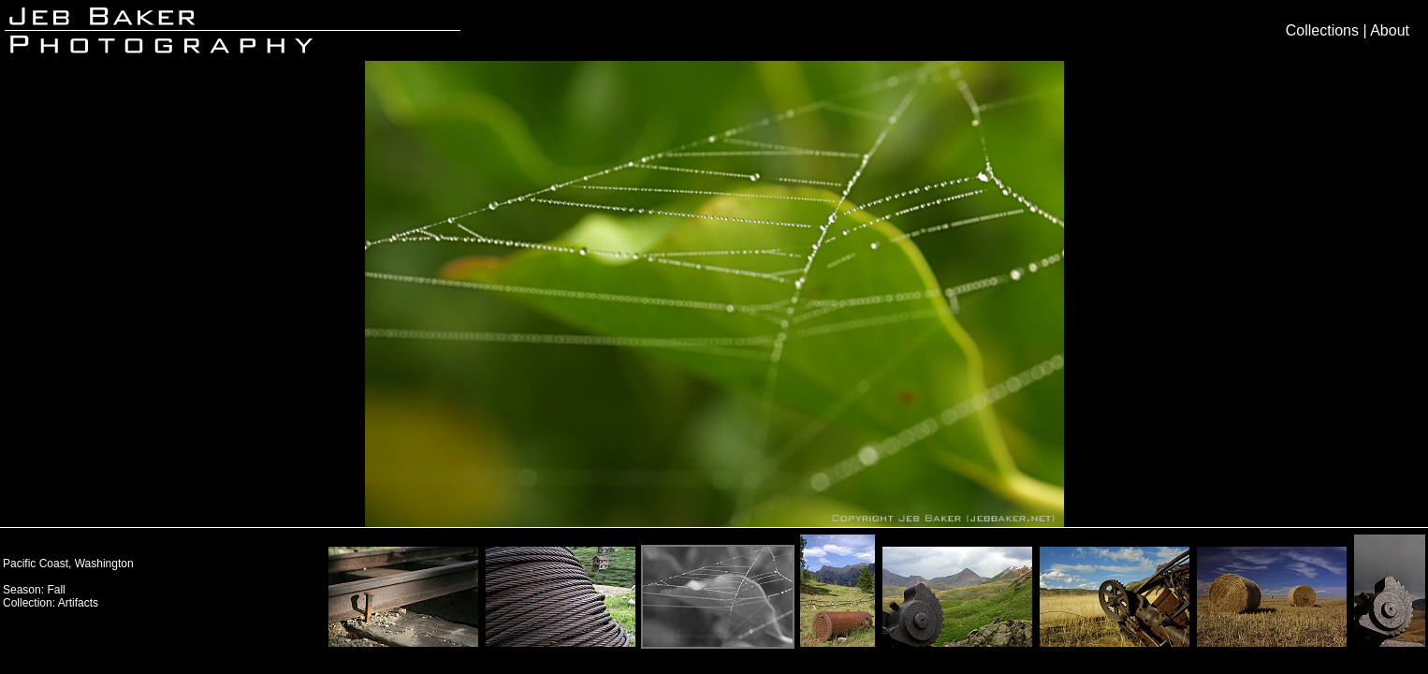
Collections (1322, 30)
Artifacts (78, 602)
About (1389, 30)
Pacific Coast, (39, 563)
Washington (104, 563)
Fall (56, 589)
